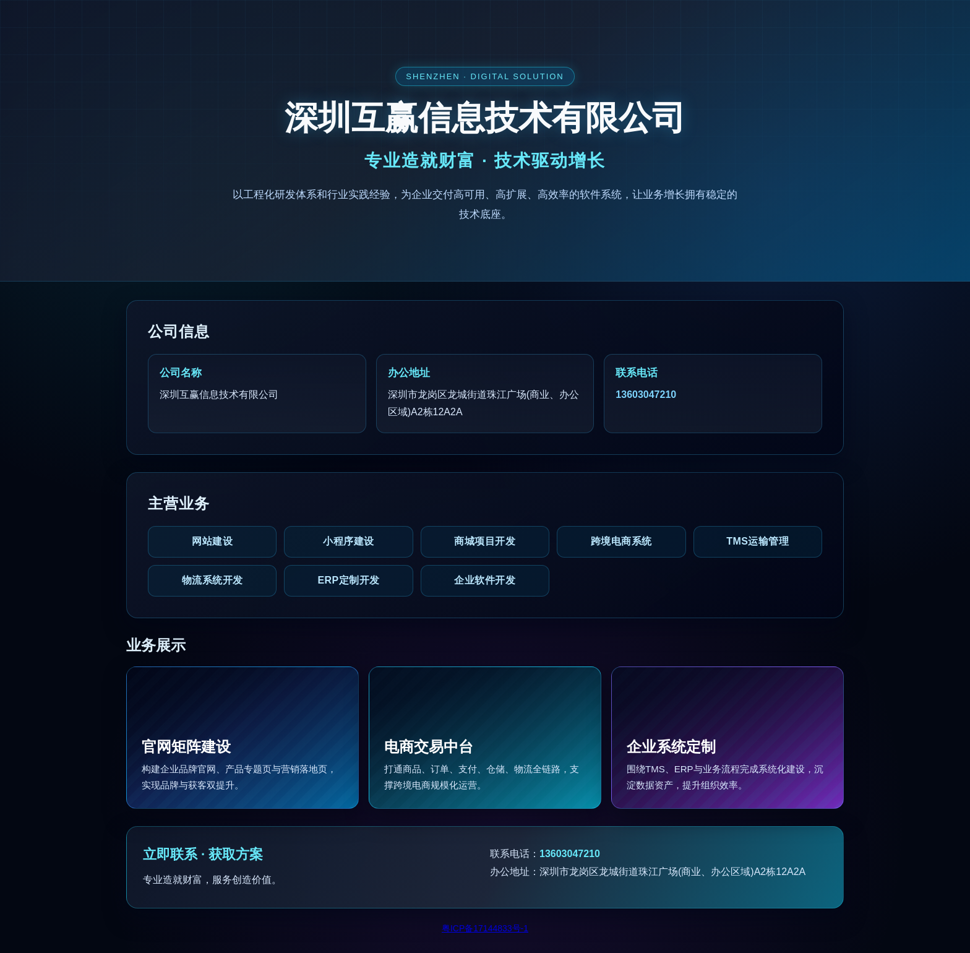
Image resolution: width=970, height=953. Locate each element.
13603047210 (646, 394)
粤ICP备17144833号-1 (485, 928)
